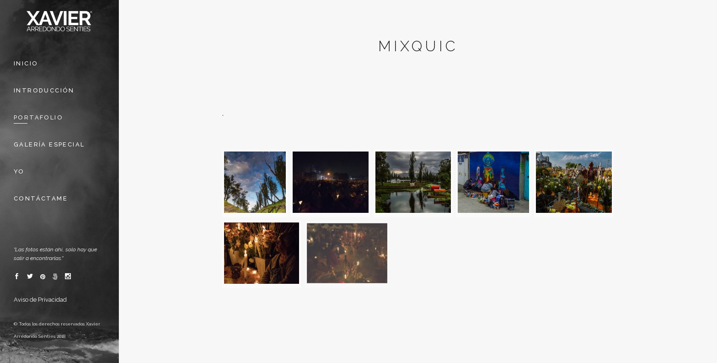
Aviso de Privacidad (40, 299)
